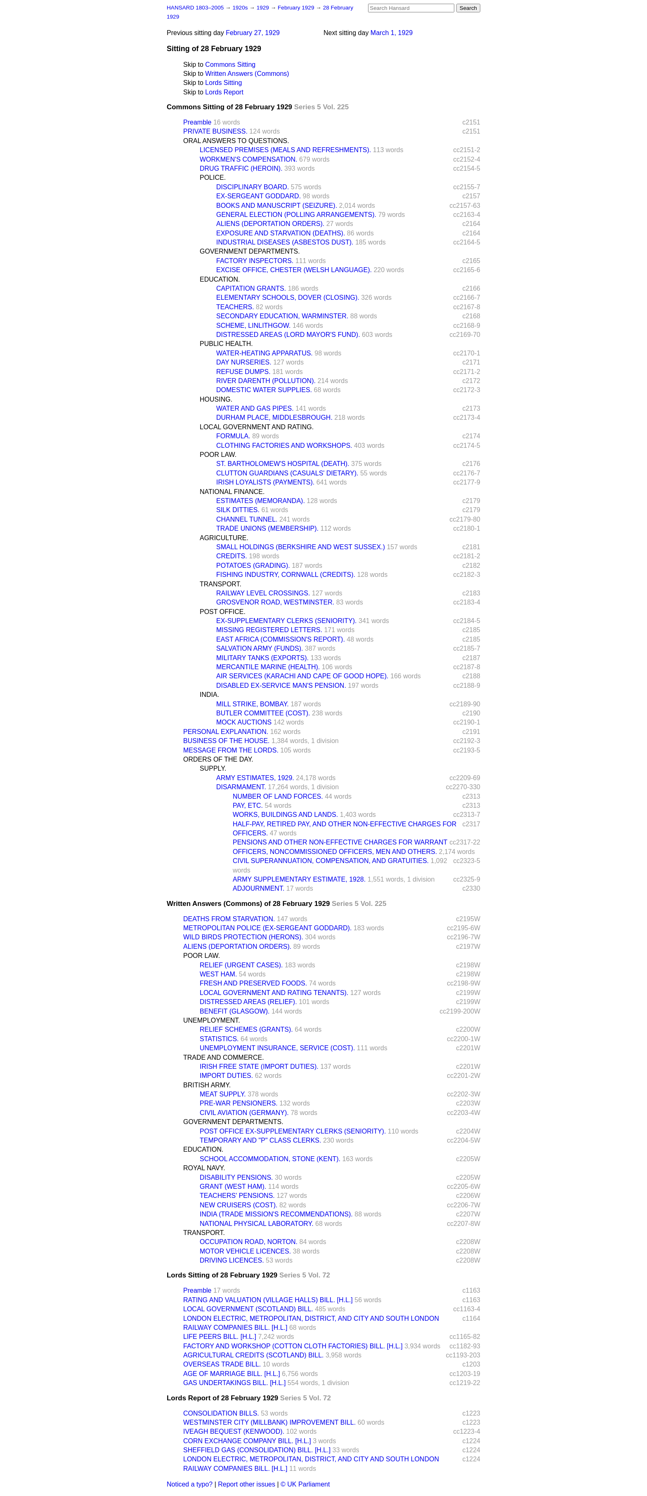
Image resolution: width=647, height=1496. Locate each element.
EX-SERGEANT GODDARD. (258, 196)
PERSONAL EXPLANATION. (225, 731)
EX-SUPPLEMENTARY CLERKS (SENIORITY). (286, 620)
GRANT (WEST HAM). (233, 1186)
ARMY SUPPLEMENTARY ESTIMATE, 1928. (299, 879)
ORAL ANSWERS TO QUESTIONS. (236, 140)
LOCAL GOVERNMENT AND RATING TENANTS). (274, 992)
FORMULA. (233, 436)
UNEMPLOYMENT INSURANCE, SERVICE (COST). (277, 1047)
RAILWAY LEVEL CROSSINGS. (263, 593)
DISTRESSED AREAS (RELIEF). (248, 1001)
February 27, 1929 (253, 32)
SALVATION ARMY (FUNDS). (259, 648)
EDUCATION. (220, 279)
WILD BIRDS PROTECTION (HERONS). (243, 937)
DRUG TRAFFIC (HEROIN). (241, 168)
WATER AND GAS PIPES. (255, 408)
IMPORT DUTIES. (226, 1075)
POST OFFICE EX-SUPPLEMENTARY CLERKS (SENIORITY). (293, 1131)
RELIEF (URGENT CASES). (241, 965)
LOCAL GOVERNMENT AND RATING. (257, 426)
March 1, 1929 (392, 32)
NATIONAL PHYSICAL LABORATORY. (257, 1223)
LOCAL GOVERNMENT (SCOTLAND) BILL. (248, 1309)
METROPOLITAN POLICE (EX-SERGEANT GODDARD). (267, 927)
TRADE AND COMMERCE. (223, 1057)
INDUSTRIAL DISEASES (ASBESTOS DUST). (285, 242)
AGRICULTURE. (224, 537)
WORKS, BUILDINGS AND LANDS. (285, 814)
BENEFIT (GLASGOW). (235, 1011)
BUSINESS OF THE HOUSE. (226, 740)
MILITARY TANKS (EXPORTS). (262, 657)
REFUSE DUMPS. (243, 371)
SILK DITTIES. (238, 509)
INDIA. (209, 694)
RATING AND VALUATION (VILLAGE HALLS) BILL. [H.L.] (268, 1299)
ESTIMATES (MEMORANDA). (260, 500)
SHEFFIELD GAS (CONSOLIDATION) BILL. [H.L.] (257, 1450)
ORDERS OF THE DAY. (218, 759)
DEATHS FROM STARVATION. (229, 918)
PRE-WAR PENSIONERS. (239, 1103)
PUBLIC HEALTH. (226, 343)
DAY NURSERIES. (244, 362)
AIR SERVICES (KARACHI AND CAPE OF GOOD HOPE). (302, 676)
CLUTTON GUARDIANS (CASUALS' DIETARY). (287, 473)
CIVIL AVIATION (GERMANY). (244, 1112)
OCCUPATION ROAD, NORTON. (249, 1241)
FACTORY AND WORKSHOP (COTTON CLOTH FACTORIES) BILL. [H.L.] (293, 1346)
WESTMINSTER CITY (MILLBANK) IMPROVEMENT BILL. (269, 1422)
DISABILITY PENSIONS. (236, 1177)
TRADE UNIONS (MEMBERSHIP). (267, 528)
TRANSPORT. (220, 584)
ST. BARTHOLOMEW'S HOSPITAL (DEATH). (282, 463)
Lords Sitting (223, 82)
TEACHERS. (235, 306)
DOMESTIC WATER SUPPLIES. (264, 389)
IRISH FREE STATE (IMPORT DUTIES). (259, 1066)
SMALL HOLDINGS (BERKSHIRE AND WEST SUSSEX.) (300, 546)
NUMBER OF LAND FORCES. (278, 796)
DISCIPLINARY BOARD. (252, 187)
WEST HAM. (218, 974)
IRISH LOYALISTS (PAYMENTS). (265, 482)
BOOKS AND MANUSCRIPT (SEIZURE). (276, 205)
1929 (264, 8)
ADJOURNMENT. (258, 888)
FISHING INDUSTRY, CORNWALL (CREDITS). (285, 574)
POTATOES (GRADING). (253, 565)
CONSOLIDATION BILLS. (221, 1413)
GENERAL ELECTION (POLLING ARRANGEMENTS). (296, 214)
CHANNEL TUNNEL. (246, 519)
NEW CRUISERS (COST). (238, 1205)
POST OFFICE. (223, 611)
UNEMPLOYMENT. (211, 1020)
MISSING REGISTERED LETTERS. (269, 629)
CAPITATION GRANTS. (251, 288)
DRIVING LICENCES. (232, 1260)
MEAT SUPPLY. (223, 1094)
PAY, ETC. (248, 805)
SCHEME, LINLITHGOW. (253, 325)
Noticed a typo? (190, 1484)
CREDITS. (231, 556)
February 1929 (297, 8)
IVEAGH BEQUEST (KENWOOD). (233, 1431)
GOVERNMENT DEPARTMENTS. (250, 251)
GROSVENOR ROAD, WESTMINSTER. (275, 602)
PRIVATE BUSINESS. (215, 131)
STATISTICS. (219, 1038)
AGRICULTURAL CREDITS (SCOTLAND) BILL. (253, 1355)
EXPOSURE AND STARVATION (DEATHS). (280, 233)
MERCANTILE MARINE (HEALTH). (268, 666)
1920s (240, 8)
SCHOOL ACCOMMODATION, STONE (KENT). (270, 1158)
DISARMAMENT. (241, 786)
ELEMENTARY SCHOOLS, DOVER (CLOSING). (287, 297)
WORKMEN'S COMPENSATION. (249, 159)
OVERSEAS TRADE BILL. (222, 1364)
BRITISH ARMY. (207, 1085)
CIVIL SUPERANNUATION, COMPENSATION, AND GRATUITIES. (331, 860)
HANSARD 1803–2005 (195, 8)
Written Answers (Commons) (247, 73)
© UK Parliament (305, 1484)
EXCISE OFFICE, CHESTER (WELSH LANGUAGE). (294, 269)
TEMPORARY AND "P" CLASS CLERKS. (260, 1140)
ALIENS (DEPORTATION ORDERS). (270, 223)
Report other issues (246, 1484)
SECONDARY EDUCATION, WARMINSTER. (282, 316)
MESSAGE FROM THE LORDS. (231, 750)
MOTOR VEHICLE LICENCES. (245, 1251)
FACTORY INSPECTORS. (254, 260)
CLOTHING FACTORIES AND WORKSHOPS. (284, 445)
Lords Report (224, 92)
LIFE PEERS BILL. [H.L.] (219, 1336)
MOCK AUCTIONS (244, 722)
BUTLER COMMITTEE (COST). (263, 713)
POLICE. (213, 177)
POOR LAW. (218, 454)
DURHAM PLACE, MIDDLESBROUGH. (274, 417)
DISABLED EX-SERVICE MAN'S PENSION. (281, 685)
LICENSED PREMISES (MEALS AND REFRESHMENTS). (285, 149)
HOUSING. (216, 399)
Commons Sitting (230, 64)
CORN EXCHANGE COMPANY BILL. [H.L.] (247, 1440)
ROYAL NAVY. (204, 1167)
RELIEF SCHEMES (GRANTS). (246, 1029)
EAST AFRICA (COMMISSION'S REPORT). (280, 639)
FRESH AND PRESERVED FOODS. (253, 983)
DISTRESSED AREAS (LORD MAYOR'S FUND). (288, 334)
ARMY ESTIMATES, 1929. (255, 777)
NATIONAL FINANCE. (232, 491)
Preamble (197, 122)
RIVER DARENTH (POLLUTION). (266, 380)
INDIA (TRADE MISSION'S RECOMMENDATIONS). (276, 1214)
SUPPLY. (213, 768)
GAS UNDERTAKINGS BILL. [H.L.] (234, 1382)
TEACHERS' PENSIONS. (237, 1195)
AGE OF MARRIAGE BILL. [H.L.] (231, 1373)
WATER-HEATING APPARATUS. (264, 353)
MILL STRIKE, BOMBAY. (252, 704)
